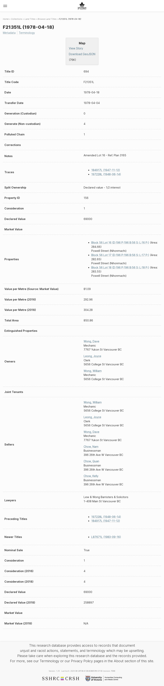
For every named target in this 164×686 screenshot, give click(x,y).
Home (6, 19)
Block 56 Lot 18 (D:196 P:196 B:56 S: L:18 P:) (120, 267)
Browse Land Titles (47, 19)
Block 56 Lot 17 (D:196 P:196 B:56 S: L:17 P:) (120, 255)
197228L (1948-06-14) (106, 174)
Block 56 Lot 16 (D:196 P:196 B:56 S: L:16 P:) (120, 242)
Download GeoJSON (82, 54)
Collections (16, 19)
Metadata (9, 32)
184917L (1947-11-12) (105, 170)
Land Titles (30, 19)
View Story (76, 48)
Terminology (27, 32)
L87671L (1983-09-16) (106, 537)
